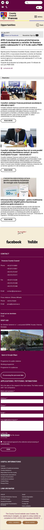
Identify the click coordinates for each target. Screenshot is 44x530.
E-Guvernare (25, 499)
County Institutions (6, 470)
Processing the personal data (13, 375)
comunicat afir (8, 68)
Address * (4, 398)
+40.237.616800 (12, 265)
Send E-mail (3, 7)
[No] (42, 519)
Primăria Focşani (5, 499)
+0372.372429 (11, 301)
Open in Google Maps (9, 355)
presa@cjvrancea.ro (13, 304)
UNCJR (3, 494)
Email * (3, 413)
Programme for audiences (9, 367)
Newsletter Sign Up (29, 35)
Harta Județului (26, 506)
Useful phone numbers (7, 479)
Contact (3, 466)
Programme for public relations (11, 361)
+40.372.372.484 (12, 286)
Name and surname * (8, 391)
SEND (8, 449)
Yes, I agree (14, 522)
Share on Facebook (11, 35)
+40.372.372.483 (12, 283)
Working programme (7, 364)
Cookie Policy (4, 481)
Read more (8, 121)
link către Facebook (13, 242)
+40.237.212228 (12, 280)
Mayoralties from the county (9, 472)
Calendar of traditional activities (10, 468)
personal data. (5, 444)
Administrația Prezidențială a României (9, 504)
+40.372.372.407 (12, 272)
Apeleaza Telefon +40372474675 (7, 7)
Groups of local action (7, 477)
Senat (23, 494)
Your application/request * (9, 420)
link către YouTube (33, 242)
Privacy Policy (4, 483)
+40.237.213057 (12, 269)
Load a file (4, 433)
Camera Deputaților (27, 497)
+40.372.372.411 (12, 275)
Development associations (8, 474)
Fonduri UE (25, 503)
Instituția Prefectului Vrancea (9, 497)
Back (39, 25)
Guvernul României (6, 501)
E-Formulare (25, 501)
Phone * (3, 405)
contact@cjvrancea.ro (14, 291)
